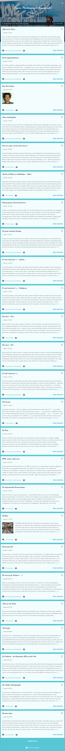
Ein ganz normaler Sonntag (11, 231)
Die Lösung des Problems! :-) (12, 575)
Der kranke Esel (7, 547)
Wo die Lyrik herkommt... (11, 57)
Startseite (32, 17)
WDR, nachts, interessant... (11, 459)
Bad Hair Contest (8, 86)
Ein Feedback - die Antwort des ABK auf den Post (19, 656)
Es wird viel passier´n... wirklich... (14, 259)
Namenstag (6, 628)
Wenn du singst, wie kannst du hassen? (15, 145)
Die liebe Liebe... (8, 713)
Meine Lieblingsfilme (9, 117)
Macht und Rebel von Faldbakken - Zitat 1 (16, 174)
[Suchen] (62, 3)
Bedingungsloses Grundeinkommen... (14, 202)
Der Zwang (6, 402)
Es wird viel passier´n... (10, 373)
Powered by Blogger (33, 747)
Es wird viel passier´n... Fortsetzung (14, 288)
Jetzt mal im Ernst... (9, 29)
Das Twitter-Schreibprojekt (11, 685)
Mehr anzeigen (58, 50)
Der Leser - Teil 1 (8, 345)
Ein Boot (5, 430)
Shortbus (5, 515)
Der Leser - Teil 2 (8, 316)
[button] (62, 29)
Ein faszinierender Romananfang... (14, 487)
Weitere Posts (32, 741)
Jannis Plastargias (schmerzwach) (32, 8)
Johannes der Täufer (9, 603)
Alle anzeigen (58, 23)
